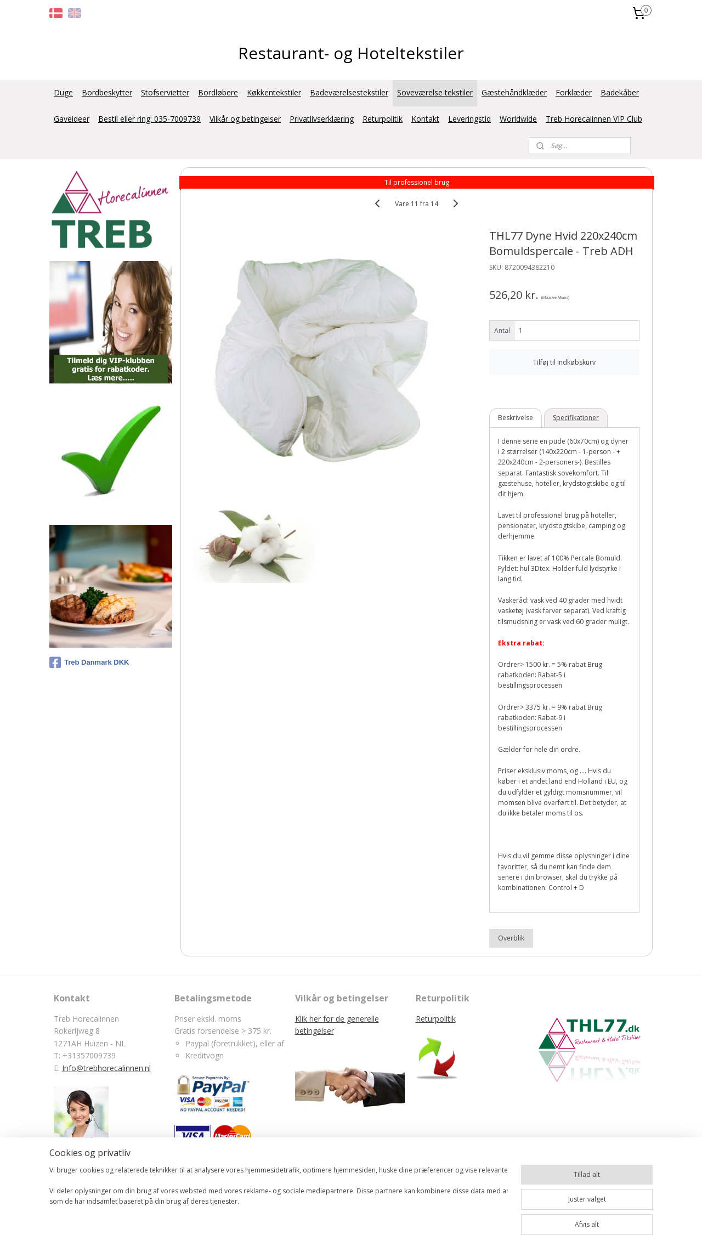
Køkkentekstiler (274, 92)
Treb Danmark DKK (89, 662)
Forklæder (574, 92)
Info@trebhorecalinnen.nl (106, 1068)
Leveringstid (469, 119)
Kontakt (425, 119)
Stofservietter (165, 92)
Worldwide (518, 119)
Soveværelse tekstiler (435, 92)
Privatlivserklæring (322, 119)
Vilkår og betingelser (245, 119)
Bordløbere (218, 92)
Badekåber (620, 92)
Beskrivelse (516, 417)
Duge (63, 92)
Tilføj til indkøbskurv (565, 361)
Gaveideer (71, 119)
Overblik (512, 938)
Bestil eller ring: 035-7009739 (149, 119)
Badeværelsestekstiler (349, 92)
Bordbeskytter (107, 92)
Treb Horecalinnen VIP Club (594, 119)
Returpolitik (383, 119)
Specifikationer (576, 417)
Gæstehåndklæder (514, 92)
